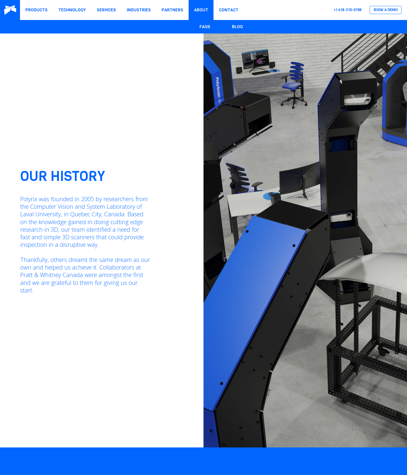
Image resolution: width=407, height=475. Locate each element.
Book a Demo (386, 9)
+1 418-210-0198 (347, 9)
